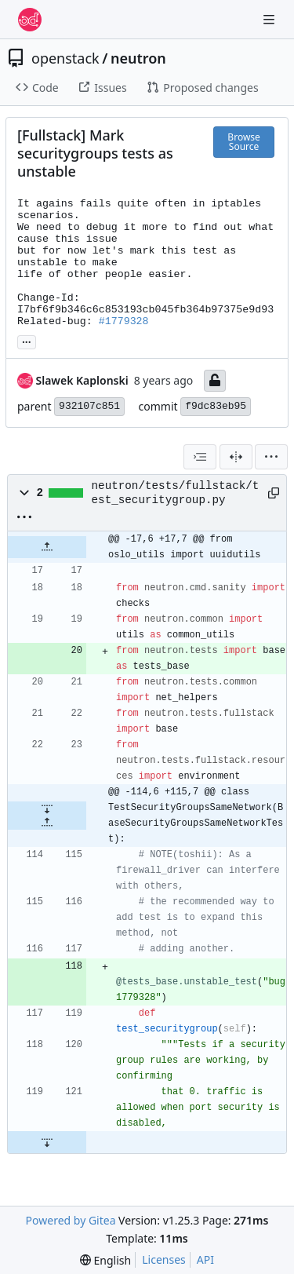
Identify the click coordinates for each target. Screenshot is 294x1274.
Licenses (164, 1259)
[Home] (30, 19)
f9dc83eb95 (215, 406)
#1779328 (124, 321)
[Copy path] (271, 493)
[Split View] (236, 456)
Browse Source (243, 141)
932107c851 (89, 406)
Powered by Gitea (71, 1220)
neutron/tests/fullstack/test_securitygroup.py (176, 493)
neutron (138, 58)
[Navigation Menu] (270, 19)
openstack (65, 58)
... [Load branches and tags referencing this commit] (26, 340)
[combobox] (199, 456)
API (205, 1259)
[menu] (271, 456)
